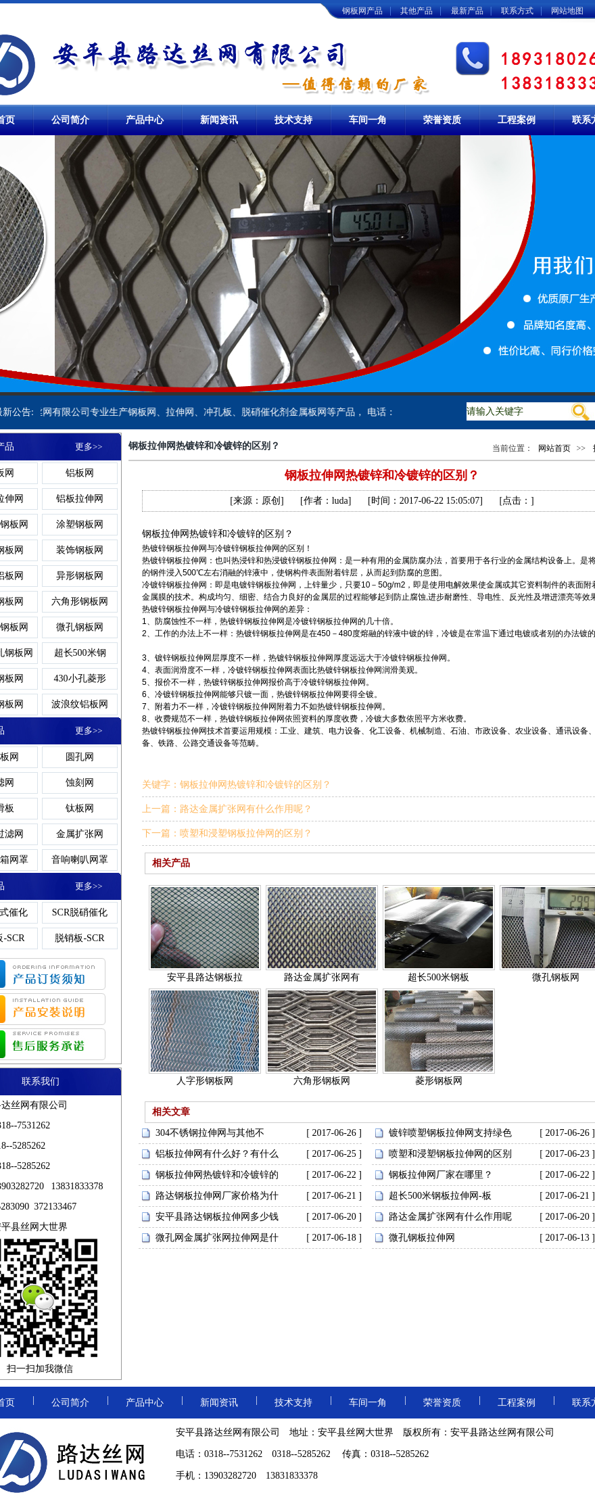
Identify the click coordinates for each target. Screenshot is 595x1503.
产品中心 (145, 120)
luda (340, 501)
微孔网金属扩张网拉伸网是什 (217, 1238)
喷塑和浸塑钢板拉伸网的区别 (450, 1154)
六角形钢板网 (321, 1081)
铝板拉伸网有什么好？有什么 (217, 1154)
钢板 (151, 534)
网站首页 (554, 448)
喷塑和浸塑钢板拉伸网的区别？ (246, 833)
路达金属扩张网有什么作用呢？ (246, 809)
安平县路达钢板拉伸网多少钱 (217, 1217)
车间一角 (368, 120)
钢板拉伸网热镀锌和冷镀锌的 (217, 1175)
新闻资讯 (219, 120)
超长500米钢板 (438, 977)
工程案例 (517, 120)
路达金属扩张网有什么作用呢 (450, 1217)
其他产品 (416, 11)
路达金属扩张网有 (322, 977)
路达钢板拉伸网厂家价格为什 (217, 1196)
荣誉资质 (442, 120)
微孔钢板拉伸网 (422, 1238)
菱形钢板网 (438, 1081)
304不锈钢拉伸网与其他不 (210, 1133)
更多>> (89, 447)
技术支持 (293, 120)
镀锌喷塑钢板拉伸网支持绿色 (450, 1133)
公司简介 (70, 120)
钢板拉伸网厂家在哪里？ (441, 1175)
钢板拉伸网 (186, 548)
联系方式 (517, 11)
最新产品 (467, 11)
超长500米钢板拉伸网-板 (440, 1196)
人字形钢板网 (204, 1081)
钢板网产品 (362, 11)
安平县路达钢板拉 (205, 977)
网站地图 (567, 11)
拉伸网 (175, 534)
